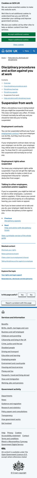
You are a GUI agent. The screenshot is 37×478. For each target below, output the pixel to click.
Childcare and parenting (11, 336)
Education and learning (10, 355)
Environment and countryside (13, 363)
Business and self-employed (12, 332)
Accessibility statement (11, 436)
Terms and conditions (10, 438)
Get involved (6, 423)
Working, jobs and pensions (12, 383)
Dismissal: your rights (8, 250)
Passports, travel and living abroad (15, 375)
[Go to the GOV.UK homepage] (9, 51)
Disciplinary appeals (10, 92)
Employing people (8, 359)
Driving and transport (10, 351)
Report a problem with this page (18, 303)
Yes (23, 295)
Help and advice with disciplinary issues (17, 98)
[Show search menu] (34, 51)
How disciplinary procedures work (15, 86)
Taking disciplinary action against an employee (17, 261)
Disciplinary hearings (11, 89)
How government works (11, 419)
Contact (25, 436)
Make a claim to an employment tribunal (15, 257)
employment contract (10, 133)
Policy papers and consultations (14, 411)
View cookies (18, 45)
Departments (6, 396)
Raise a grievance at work (10, 254)
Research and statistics (11, 407)
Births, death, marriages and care (14, 328)
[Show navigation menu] (26, 51)
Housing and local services (12, 367)
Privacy (10, 433)
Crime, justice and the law (11, 344)
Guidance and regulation (11, 404)
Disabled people (8, 347)
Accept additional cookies (18, 34)
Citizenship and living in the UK (13, 340)
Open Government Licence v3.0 (14, 454)
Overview (7, 83)
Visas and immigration (10, 379)
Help (3, 433)
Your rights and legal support (11, 275)
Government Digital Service (12, 444)
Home (3, 58)
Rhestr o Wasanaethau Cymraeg (14, 441)
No (32, 295)
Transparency (7, 415)
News (3, 400)
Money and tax (7, 371)
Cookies (18, 433)
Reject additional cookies (18, 40)
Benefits (4, 324)
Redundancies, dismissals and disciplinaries (18, 59)
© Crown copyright (18, 473)
